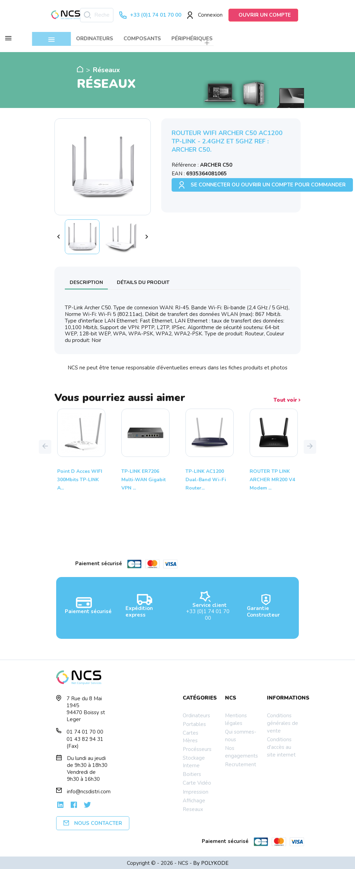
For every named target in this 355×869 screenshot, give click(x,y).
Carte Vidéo (197, 781)
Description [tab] (86, 281)
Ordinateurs (196, 714)
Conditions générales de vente (282, 722)
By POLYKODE (210, 862)
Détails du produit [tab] (143, 281)
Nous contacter (92, 822)
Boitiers (192, 773)
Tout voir (287, 399)
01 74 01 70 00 (85, 730)
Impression (195, 790)
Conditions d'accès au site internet (281, 746)
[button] (45, 446)
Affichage (194, 799)
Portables (194, 723)
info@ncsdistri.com (89, 790)
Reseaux (193, 808)
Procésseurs (197, 748)
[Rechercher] (96, 15)
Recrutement (240, 763)
